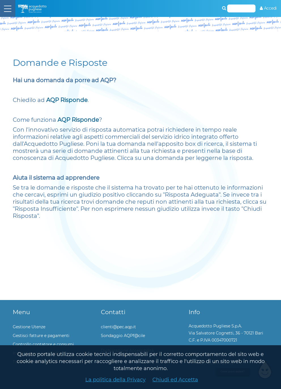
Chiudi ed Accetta (175, 380)
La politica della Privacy (115, 380)
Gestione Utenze (29, 326)
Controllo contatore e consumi (43, 344)
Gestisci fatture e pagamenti (41, 335)
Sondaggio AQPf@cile (123, 335)
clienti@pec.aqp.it (118, 326)
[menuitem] (268, 8)
